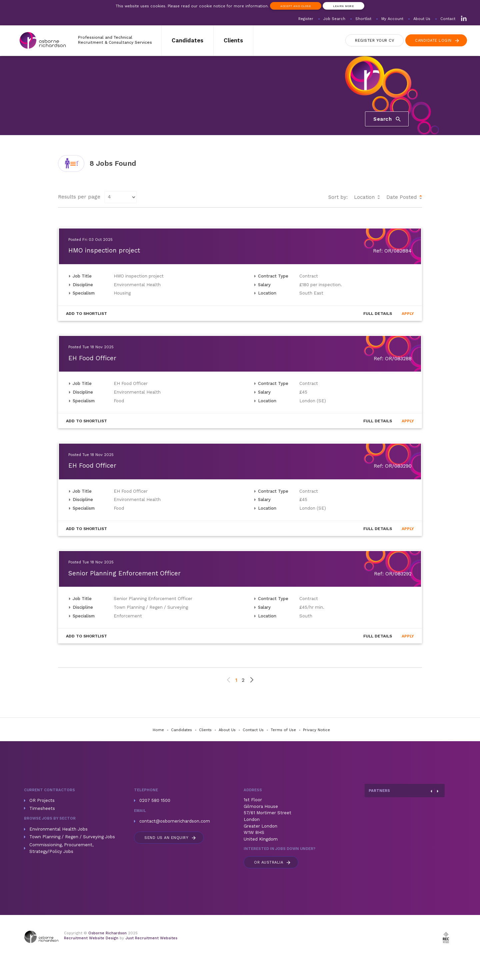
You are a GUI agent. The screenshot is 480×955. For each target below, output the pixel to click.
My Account (392, 19)
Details (377, 313)
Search (387, 119)
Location (364, 197)
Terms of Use (283, 730)
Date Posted (401, 197)
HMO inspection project (104, 250)
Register (305, 19)
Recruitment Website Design (91, 938)
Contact (447, 19)
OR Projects (42, 800)
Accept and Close (295, 6)
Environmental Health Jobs (58, 829)
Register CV (374, 40)
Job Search (334, 19)
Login (437, 40)
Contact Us (253, 730)
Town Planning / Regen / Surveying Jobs (72, 836)
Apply (408, 313)
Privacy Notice (316, 730)
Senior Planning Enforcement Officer (124, 573)
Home (158, 730)
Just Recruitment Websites (151, 938)
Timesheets (42, 808)
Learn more (343, 6)
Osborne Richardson (107, 933)
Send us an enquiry (170, 838)
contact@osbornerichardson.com (174, 821)
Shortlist (363, 19)
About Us (421, 19)
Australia (272, 862)
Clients (233, 40)
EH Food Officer (92, 358)
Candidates (187, 40)
